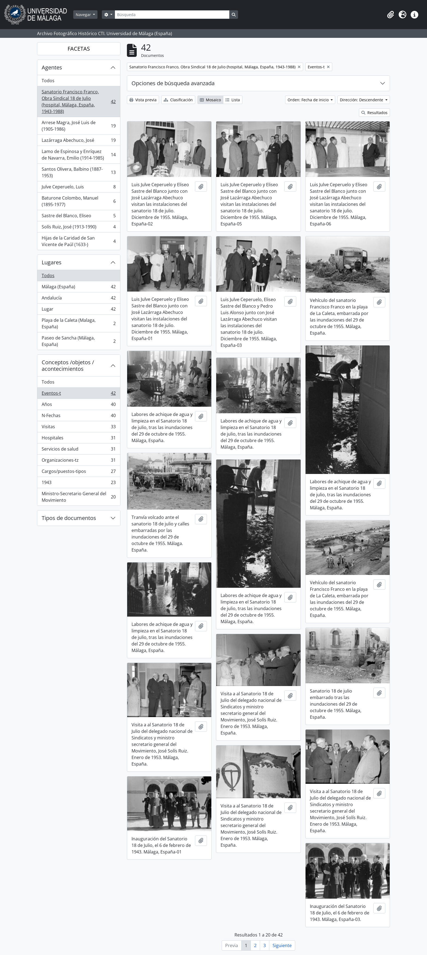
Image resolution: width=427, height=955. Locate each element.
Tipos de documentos (69, 518)
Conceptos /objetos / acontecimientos (68, 365)
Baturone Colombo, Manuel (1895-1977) (78, 201)
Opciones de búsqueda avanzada (173, 83)
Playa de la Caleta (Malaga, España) (78, 323)
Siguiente (282, 945)
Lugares (52, 262)
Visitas (78, 427)
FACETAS (79, 48)
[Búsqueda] (172, 14)
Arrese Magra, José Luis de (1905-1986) (78, 126)
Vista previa (143, 99)
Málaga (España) (78, 287)
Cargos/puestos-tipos (78, 472)
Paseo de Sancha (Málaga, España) (78, 341)
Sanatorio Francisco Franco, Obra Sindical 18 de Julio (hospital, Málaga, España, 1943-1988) (78, 101)
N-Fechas (78, 416)
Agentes (52, 67)
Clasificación (178, 99)
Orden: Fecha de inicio (309, 99)
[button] (390, 15)
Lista (232, 99)
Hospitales (78, 438)
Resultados (374, 112)
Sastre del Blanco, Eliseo (78, 216)
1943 (78, 483)
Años (78, 405)
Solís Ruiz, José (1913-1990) (78, 228)
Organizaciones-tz (78, 461)
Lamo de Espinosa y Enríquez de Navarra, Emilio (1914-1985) (78, 154)
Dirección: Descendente (362, 99)
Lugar (78, 310)
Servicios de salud (78, 450)
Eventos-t (78, 394)
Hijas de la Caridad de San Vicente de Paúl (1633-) (78, 241)
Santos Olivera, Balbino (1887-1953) (78, 172)
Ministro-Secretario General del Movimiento (78, 497)
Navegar (84, 14)
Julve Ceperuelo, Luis (78, 187)
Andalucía (78, 299)
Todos (48, 81)
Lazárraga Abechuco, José (78, 141)
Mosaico (210, 99)
